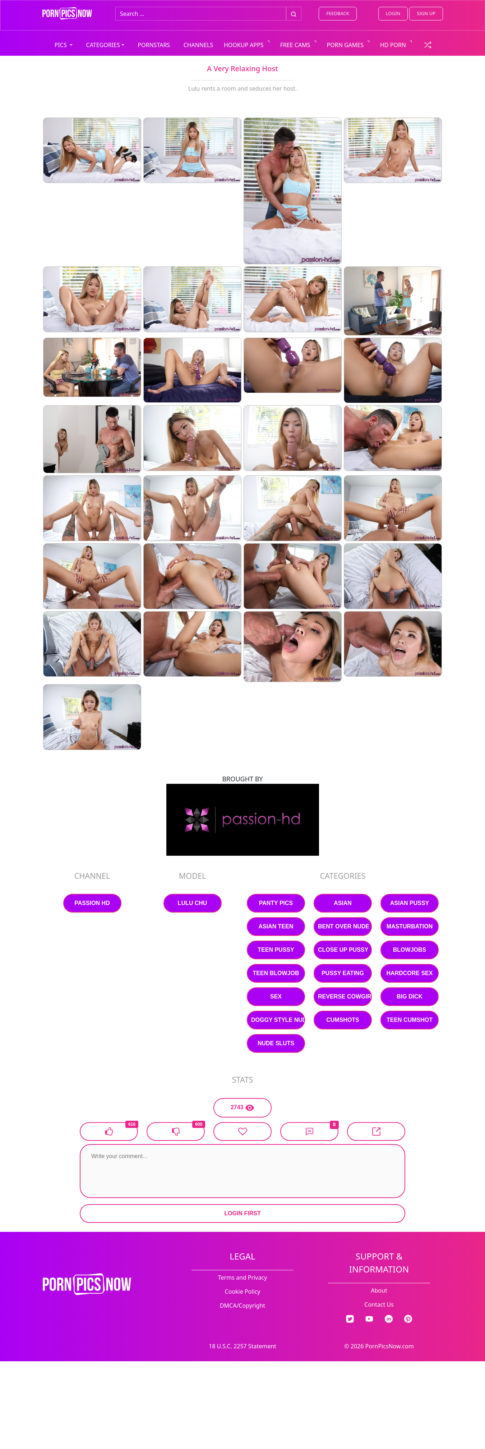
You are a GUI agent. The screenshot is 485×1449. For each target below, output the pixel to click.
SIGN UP (426, 13)
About (379, 1290)
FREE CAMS (295, 45)
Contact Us (378, 1304)
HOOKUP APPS (244, 45)
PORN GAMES (345, 45)
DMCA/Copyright (242, 1305)
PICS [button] (61, 45)
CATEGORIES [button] (103, 45)
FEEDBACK (337, 13)
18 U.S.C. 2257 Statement (242, 1346)
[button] (309, 1131)
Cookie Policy (242, 1291)
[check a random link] (428, 44)
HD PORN (393, 45)
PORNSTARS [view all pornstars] (154, 45)
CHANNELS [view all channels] (198, 45)
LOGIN (393, 13)
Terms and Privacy (242, 1277)
